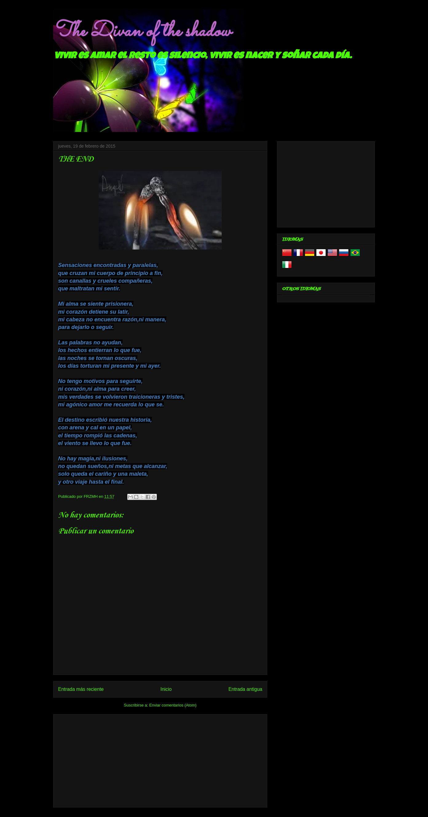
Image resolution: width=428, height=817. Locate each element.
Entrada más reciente (81, 689)
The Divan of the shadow (142, 31)
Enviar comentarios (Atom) (172, 705)
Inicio (166, 689)
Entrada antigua (245, 689)
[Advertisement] (160, 760)
